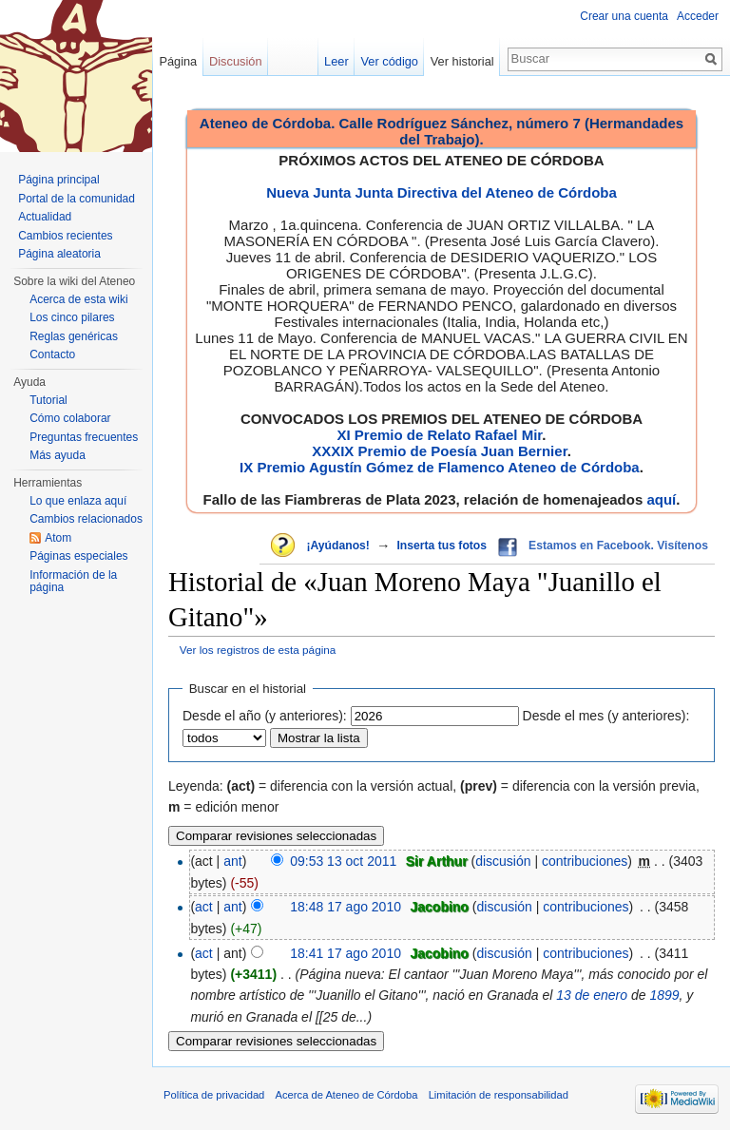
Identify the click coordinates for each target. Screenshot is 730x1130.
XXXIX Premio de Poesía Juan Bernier (439, 451)
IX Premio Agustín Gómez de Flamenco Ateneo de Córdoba (440, 467)
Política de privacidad (213, 1095)
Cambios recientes (65, 235)
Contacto (52, 354)
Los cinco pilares (71, 317)
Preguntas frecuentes (83, 437)
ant (232, 861)
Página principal (58, 179)
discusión (502, 861)
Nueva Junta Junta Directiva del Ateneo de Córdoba (441, 192)
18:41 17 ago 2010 (345, 953)
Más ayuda (57, 455)
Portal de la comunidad (76, 198)
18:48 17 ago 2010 (345, 906)
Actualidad (44, 216)
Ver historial (462, 61)
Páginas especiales (78, 556)
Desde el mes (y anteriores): (606, 715)
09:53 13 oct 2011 (343, 861)
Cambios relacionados (86, 519)
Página (178, 61)
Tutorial (48, 400)
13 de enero (591, 995)
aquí (661, 499)
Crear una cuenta (624, 16)
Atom (58, 538)
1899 (664, 995)
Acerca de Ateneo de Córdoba (347, 1095)
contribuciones (584, 861)
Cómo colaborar (69, 418)
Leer (336, 61)
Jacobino (439, 906)
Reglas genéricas (73, 336)
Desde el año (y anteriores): (264, 715)
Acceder (698, 16)
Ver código (389, 61)
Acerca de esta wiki (78, 299)
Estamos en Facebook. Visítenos (618, 545)
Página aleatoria (59, 253)
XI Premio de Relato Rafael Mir (439, 435)
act (204, 906)
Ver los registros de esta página (258, 649)
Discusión (235, 61)
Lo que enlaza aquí (77, 501)
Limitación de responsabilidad (498, 1095)
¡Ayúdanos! (337, 545)
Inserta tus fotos (441, 545)
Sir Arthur (437, 861)
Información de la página (73, 581)
